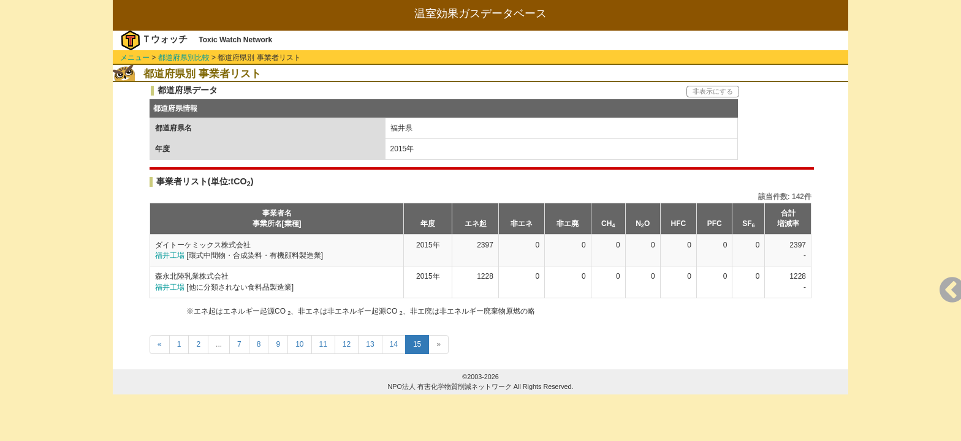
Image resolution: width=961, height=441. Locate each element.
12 (347, 344)
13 (370, 344)
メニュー (135, 57)
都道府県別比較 (184, 57)
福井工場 (169, 255)
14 (394, 344)
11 (323, 344)
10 (299, 344)
